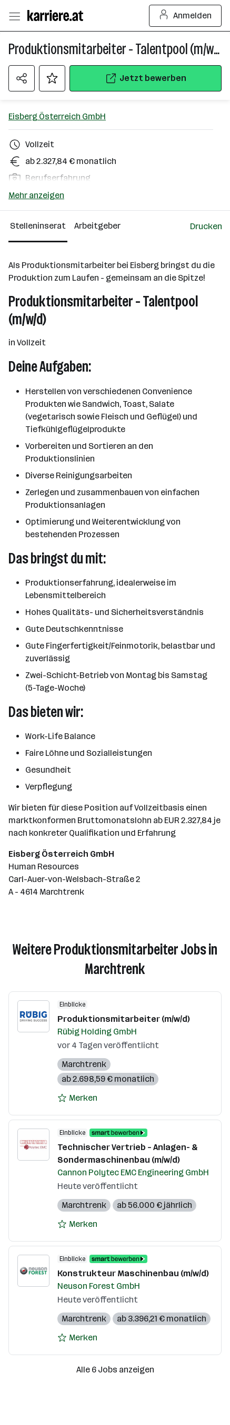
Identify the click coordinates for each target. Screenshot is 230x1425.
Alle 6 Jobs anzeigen (115, 1370)
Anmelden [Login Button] (185, 15)
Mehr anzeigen (36, 195)
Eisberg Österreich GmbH (57, 116)
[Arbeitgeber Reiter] (99, 226)
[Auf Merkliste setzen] (52, 78)
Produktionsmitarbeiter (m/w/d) (123, 1019)
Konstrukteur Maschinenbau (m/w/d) (133, 1274)
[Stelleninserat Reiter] (37, 226)
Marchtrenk (84, 1065)
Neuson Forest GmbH (98, 1286)
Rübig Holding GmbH (97, 1032)
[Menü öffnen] (14, 16)
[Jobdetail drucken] (206, 226)
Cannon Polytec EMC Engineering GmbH (133, 1173)
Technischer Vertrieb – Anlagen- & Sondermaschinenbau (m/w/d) (127, 1154)
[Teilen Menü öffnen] (21, 78)
